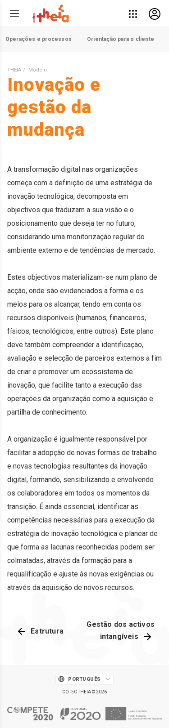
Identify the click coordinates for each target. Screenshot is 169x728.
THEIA (14, 70)
